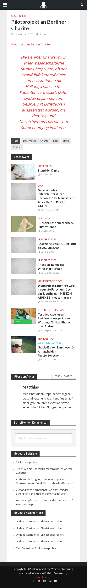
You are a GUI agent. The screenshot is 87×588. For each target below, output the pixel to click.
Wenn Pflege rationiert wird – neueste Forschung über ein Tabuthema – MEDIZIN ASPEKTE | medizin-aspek (56, 291)
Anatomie (44, 218)
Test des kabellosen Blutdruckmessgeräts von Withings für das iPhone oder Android (55, 320)
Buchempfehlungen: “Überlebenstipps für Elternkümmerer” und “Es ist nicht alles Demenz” (44, 481)
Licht (55, 140)
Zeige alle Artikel (63, 376)
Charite (44, 140)
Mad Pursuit (23, 548)
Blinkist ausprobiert (27, 462)
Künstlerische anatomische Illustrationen (56, 225)
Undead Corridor (26, 521)
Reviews (59, 310)
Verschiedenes (47, 239)
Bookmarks (29, 140)
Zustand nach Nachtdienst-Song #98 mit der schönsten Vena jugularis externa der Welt (42, 491)
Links (66, 140)
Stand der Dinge (48, 170)
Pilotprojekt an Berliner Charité (30, 44)
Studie (17, 147)
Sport (42, 185)
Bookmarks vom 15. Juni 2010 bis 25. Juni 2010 (57, 246)
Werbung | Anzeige (50, 343)
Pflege (58, 281)
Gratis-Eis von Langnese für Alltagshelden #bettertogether (56, 351)
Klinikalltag (45, 166)
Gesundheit (18, 16)
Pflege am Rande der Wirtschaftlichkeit (51, 266)
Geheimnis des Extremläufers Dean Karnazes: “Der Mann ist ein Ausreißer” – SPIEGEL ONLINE (56, 198)
